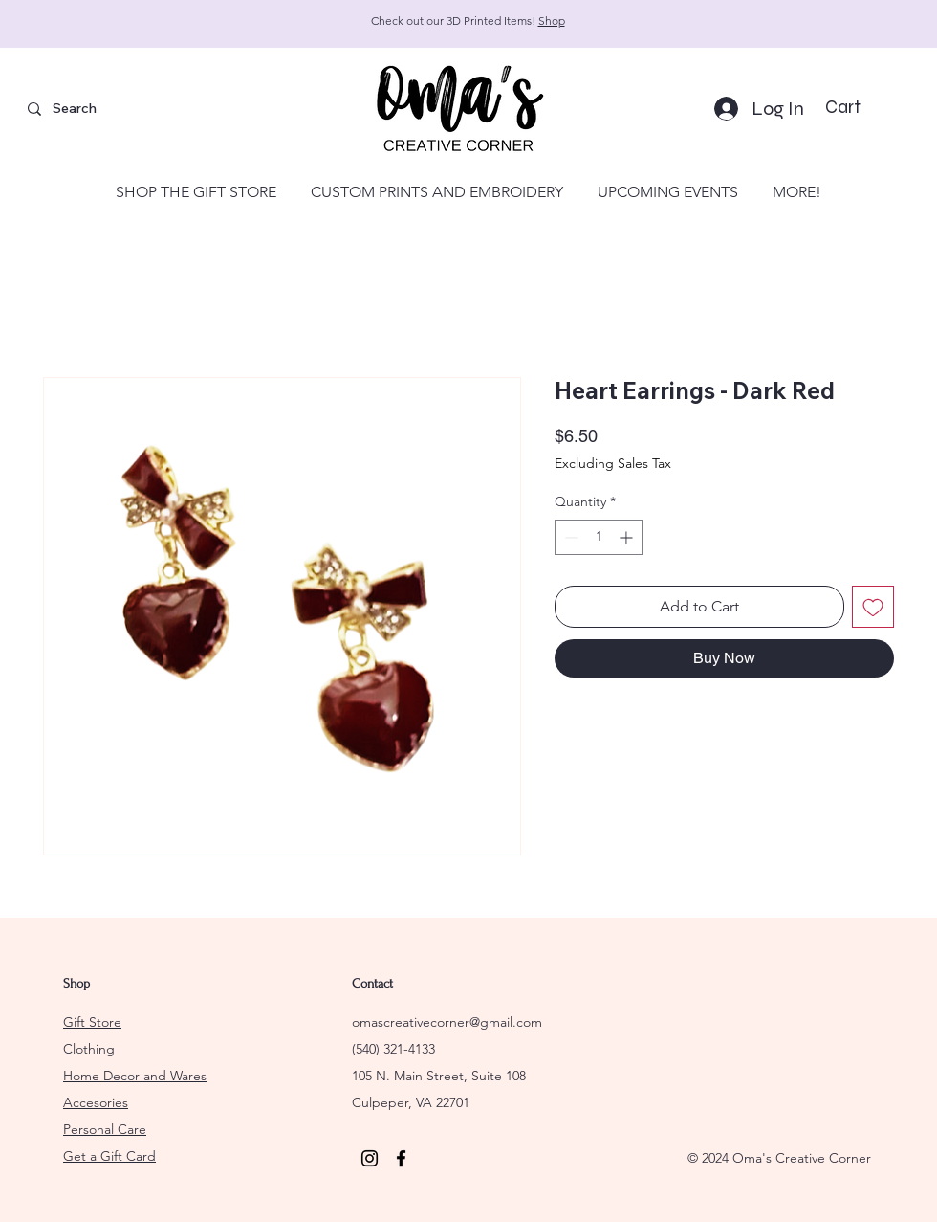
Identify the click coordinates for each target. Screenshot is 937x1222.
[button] (858, 107)
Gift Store (92, 1022)
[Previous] (100, 24)
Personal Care (104, 1129)
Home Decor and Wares (135, 1075)
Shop (551, 20)
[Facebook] (401, 1158)
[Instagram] (370, 1158)
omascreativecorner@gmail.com (447, 1022)
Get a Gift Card (109, 1156)
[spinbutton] (598, 537)
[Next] (836, 24)
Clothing (89, 1048)
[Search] (116, 108)
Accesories (95, 1102)
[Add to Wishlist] (873, 607)
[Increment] (628, 537)
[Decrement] (569, 537)
